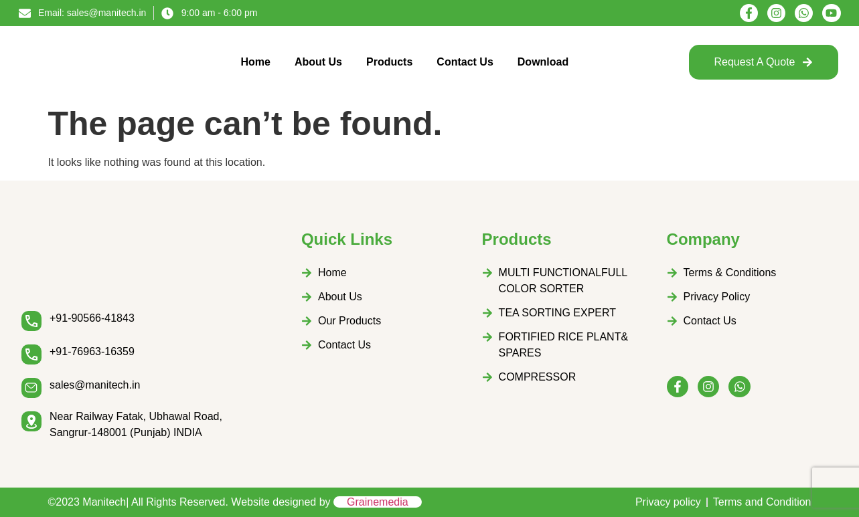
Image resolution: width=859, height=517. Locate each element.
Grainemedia (377, 502)
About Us (318, 62)
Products (389, 62)
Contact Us (465, 62)
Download (543, 62)
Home (255, 62)
